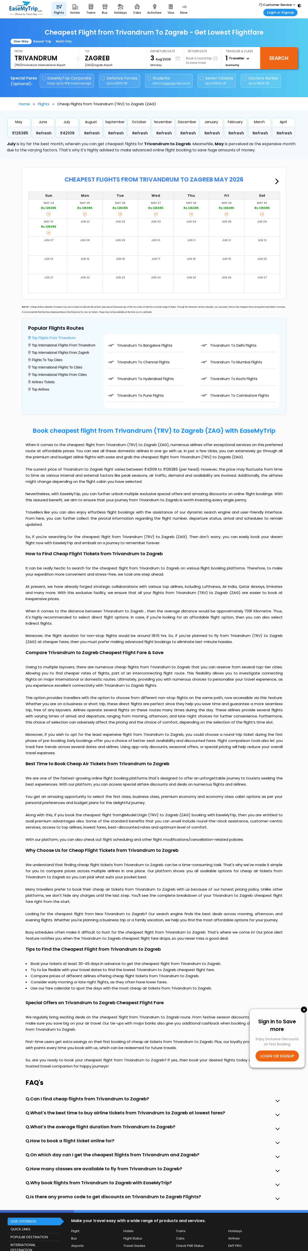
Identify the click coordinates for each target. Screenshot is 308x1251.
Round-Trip (42, 41)
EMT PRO (235, 1245)
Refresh (44, 133)
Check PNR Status (190, 1245)
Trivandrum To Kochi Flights (228, 378)
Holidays (235, 1231)
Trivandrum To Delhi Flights (228, 345)
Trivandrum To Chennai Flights (138, 362)
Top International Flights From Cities (57, 375)
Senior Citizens (216, 80)
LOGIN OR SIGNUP (277, 1056)
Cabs (180, 1238)
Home (24, 103)
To (87, 51)
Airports (77, 1245)
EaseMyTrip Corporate (67, 80)
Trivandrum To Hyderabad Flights (140, 378)
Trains (181, 1231)
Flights (43, 103)
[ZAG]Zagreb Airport (98, 65)
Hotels (128, 1231)
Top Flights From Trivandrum (52, 338)
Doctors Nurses (260, 80)
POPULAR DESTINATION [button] (29, 1237)
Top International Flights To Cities (55, 367)
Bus (74, 1238)
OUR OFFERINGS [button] (23, 1221)
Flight (75, 1231)
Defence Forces (119, 80)
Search (278, 58)
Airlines (234, 1238)
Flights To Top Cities (45, 360)
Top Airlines (39, 389)
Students (169, 80)
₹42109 (67, 133)
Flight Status (132, 1238)
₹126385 (20, 133)
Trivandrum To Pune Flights (135, 395)
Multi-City (64, 41)
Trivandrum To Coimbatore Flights (234, 395)
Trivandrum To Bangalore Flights (139, 345)
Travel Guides (134, 1245)
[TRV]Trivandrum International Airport (39, 65)
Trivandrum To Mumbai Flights (231, 362)
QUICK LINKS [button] (20, 1229)
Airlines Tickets (41, 382)
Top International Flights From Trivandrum (61, 345)
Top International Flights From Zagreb (58, 353)
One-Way (20, 41)
